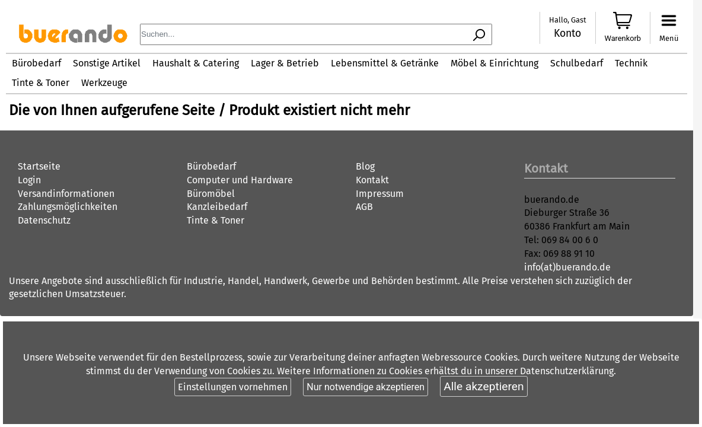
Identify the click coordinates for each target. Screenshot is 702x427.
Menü (668, 38)
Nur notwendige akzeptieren (366, 387)
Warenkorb (623, 38)
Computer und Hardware (240, 180)
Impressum (380, 193)
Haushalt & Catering (195, 63)
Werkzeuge (104, 82)
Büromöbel (211, 193)
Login (29, 180)
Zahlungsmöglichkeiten (67, 206)
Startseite (39, 166)
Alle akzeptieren (483, 386)
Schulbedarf (576, 63)
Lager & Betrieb (285, 63)
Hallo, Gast (567, 19)
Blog (365, 166)
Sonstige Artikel (107, 63)
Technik (631, 63)
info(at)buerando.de (567, 267)
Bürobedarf (36, 63)
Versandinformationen (66, 193)
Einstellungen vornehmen (233, 387)
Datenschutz (44, 220)
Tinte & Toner (40, 82)
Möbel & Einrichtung (494, 63)
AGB (364, 206)
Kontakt (372, 180)
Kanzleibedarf (217, 206)
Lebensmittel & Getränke (385, 63)
